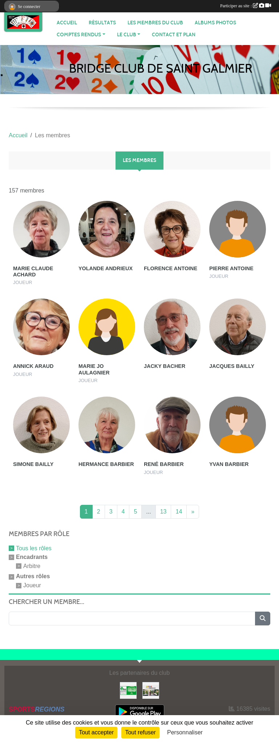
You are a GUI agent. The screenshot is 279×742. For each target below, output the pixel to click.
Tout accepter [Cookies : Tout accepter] (96, 732)
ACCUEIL (67, 23)
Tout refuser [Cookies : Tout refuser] (140, 732)
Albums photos (215, 23)
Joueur (32, 585)
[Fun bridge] (150, 690)
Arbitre (31, 566)
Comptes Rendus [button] (79, 35)
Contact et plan (173, 35)
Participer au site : (245, 5)
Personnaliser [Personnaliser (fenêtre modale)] (185, 732)
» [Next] (192, 511)
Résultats (102, 23)
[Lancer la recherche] (262, 618)
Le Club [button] (126, 35)
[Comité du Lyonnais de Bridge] (128, 690)
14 (178, 511)
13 (163, 511)
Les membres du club (155, 23)
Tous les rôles (34, 548)
